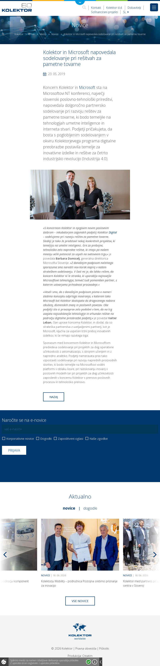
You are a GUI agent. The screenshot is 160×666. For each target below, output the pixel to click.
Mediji (43, 34)
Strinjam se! (88, 661)
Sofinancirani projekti (104, 12)
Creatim (87, 656)
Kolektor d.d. (114, 8)
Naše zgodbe (99, 439)
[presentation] (32, 464)
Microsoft (87, 87)
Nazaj (53, 397)
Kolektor (18, 34)
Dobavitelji (134, 8)
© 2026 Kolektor (61, 648)
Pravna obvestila (85, 648)
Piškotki (104, 648)
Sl (126, 12)
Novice (55, 34)
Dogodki (46, 439)
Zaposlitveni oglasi (70, 439)
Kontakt (96, 8)
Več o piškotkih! (94, 661)
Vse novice (80, 601)
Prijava (14, 450)
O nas (31, 34)
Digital (113, 232)
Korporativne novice (20, 439)
